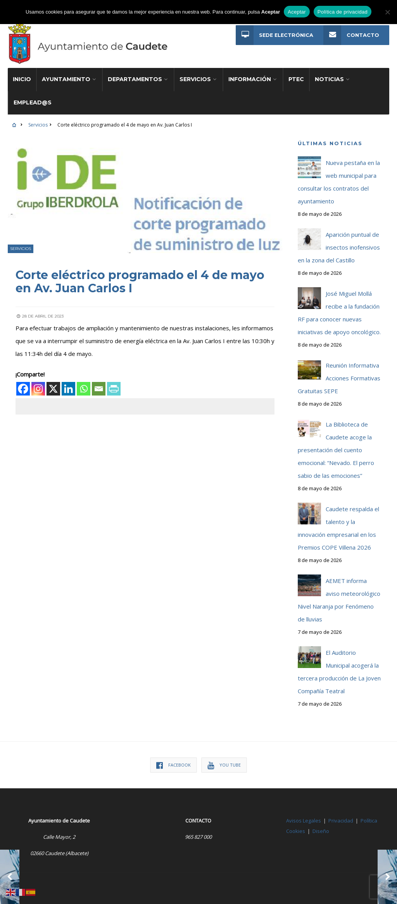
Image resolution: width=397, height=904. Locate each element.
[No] (387, 12)
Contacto (351, 35)
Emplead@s (33, 102)
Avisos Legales (303, 820)
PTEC (296, 79)
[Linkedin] (68, 388)
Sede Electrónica (274, 35)
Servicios (195, 79)
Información (249, 79)
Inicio (22, 79)
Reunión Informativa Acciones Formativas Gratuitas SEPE (339, 378)
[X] (53, 388)
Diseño (320, 831)
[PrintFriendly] (114, 388)
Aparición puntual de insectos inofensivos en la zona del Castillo (339, 247)
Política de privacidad (343, 12)
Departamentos (135, 79)
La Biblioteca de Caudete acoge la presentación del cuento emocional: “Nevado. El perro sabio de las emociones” (336, 449)
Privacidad (340, 820)
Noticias (329, 79)
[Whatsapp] (83, 388)
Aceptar (297, 12)
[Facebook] (23, 388)
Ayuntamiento (66, 79)
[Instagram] (38, 388)
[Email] (98, 388)
